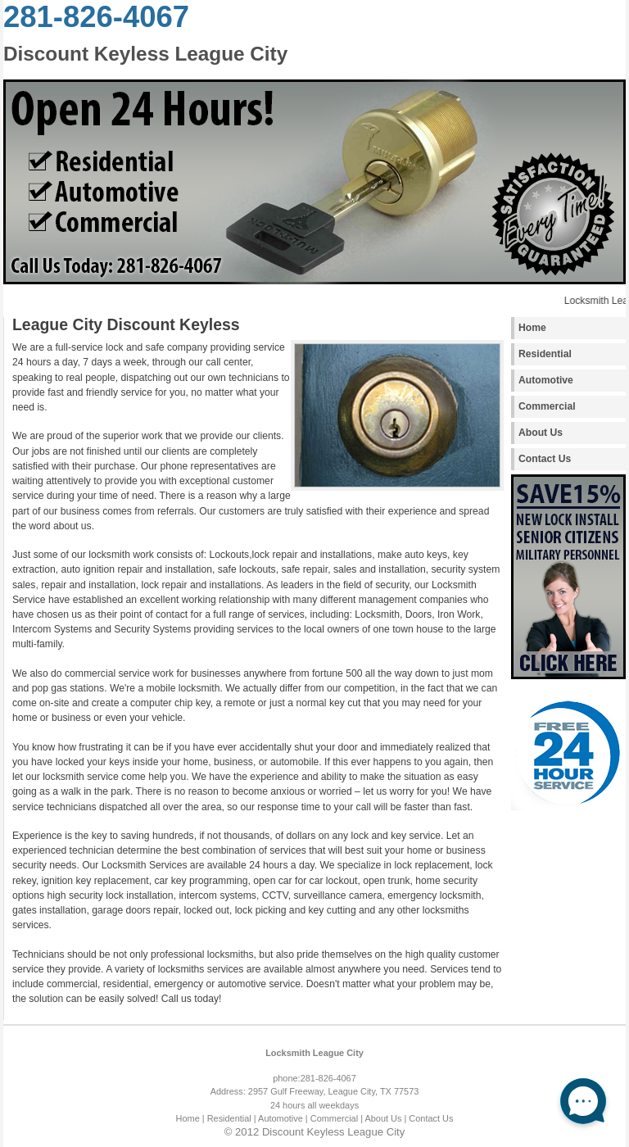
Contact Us (544, 459)
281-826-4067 (96, 17)
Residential (545, 354)
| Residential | (229, 1118)
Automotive (545, 380)
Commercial (547, 406)
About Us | (385, 1118)
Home (532, 327)
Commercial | (336, 1118)
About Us (540, 432)
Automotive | (283, 1118)
